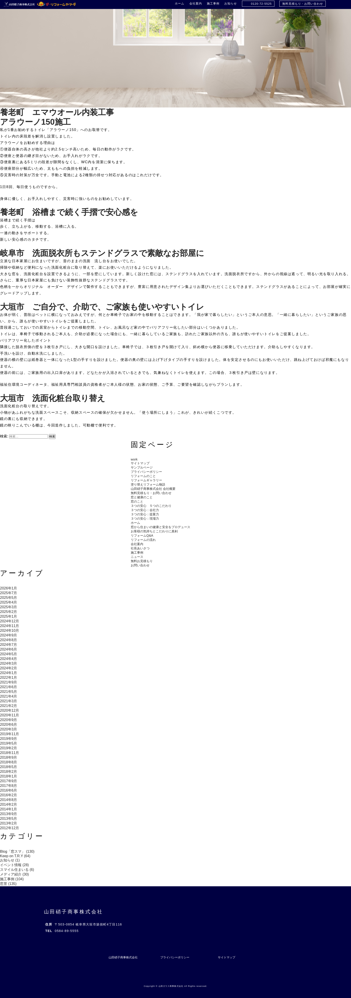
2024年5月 (8, 654)
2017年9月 (8, 781)
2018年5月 (8, 767)
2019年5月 (8, 743)
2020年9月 (8, 720)
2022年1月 (8, 677)
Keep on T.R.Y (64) (15, 856)
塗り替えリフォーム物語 (148, 484)
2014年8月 (8, 800)
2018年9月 (8, 757)
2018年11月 (9, 753)
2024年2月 (8, 668)
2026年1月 (8, 588)
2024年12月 (9, 621)
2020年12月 (9, 710)
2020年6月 (8, 724)
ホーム (179, 3)
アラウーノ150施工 (35, 121)
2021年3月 (8, 701)
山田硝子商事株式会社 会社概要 (153, 488)
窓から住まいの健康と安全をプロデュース (160, 527)
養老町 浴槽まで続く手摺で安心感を (69, 212)
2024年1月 (8, 673)
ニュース (137, 557)
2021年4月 (8, 696)
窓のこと (137, 501)
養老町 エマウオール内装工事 (57, 112)
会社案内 (195, 3)
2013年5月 (8, 818)
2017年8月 (8, 786)
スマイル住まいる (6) (17, 870)
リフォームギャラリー (146, 480)
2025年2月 (8, 612)
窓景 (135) (8, 884)
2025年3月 (8, 607)
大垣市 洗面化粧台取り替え (52, 398)
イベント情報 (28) (14, 865)
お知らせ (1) (10, 860)
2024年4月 (8, 659)
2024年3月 (8, 663)
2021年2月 (8, 706)
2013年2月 (8, 823)
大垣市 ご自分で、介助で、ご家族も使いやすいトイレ (102, 306)
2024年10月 (9, 630)
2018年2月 (8, 771)
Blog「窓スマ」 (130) (17, 851)
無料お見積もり (142, 561)
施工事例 (213, 3)
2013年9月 (8, 814)
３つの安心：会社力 (145, 510)
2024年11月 (9, 626)
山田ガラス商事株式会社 (170, 986)
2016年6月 (8, 790)
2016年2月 (8, 795)
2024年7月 (8, 645)
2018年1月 (8, 776)
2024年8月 (8, 640)
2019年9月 (8, 739)
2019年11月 (9, 734)
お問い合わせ (140, 565)
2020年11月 (9, 715)
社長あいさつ (140, 548)
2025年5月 (8, 598)
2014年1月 (8, 809)
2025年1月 (8, 616)
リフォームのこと (143, 476)
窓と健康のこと (142, 497)
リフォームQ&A (142, 535)
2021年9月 (8, 682)
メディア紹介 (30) (14, 874)
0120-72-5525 (261, 3)
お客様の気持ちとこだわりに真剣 (154, 531)
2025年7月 (8, 593)
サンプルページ (142, 467)
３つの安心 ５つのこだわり (151, 506)
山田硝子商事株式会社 (73, 911)
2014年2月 (8, 804)
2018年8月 (8, 762)
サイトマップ (140, 463)
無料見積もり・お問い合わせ (302, 3)
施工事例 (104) (12, 879)
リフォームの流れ (143, 540)
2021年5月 (8, 692)
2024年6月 (8, 649)
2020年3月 (8, 729)
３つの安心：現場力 (145, 518)
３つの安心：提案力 (145, 514)
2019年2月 (8, 748)
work (134, 459)
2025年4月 (8, 602)
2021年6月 (8, 687)
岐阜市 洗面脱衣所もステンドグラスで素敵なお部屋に (102, 253)
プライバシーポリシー (146, 471)
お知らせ (230, 3)
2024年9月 (8, 635)
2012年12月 (9, 828)
